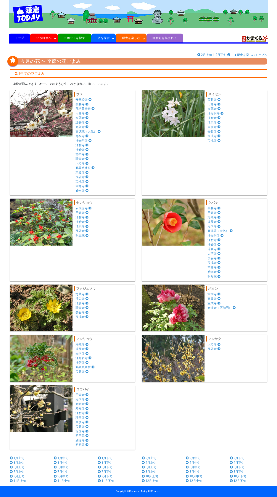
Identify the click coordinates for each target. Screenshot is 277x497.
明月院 (214, 276)
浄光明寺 (84, 140)
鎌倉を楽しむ (131, 38)
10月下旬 (238, 476)
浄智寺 (82, 145)
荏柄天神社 (85, 108)
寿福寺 (82, 136)
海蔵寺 (82, 118)
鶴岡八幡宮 (85, 168)
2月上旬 (204, 55)
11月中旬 (62, 480)
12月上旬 (150, 480)
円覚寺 (82, 113)
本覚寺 (82, 186)
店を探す (103, 38)
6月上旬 (149, 467)
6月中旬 (193, 467)
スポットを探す (74, 38)
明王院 (82, 235)
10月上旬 (150, 476)
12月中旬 (194, 480)
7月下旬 (105, 471)
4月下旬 (237, 462)
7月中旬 (61, 471)
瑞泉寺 (82, 158)
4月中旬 (193, 462)
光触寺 (82, 404)
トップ (19, 38)
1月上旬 (17, 458)
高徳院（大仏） (88, 131)
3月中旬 (61, 462)
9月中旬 (61, 476)
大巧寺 (82, 163)
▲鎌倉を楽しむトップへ (250, 55)
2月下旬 (223, 55)
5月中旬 (61, 467)
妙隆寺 (82, 440)
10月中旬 (194, 476)
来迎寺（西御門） (222, 307)
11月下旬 (106, 480)
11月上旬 (18, 480)
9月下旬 (105, 476)
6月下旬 (237, 467)
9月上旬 (17, 476)
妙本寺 (82, 190)
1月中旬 (61, 458)
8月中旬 (193, 471)
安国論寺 (84, 99)
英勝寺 (82, 104)
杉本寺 (82, 154)
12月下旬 (238, 480)
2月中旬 (193, 458)
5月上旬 (17, 467)
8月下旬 (237, 471)
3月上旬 (17, 462)
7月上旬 (17, 471)
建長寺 (82, 122)
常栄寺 (82, 298)
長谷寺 (82, 177)
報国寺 (82, 431)
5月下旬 (105, 467)
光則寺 (82, 127)
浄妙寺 (82, 149)
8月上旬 (149, 471)
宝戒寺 (82, 181)
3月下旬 (105, 462)
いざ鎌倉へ (44, 38)
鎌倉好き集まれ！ (165, 38)
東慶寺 (82, 172)
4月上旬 (149, 462)
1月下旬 (105, 458)
